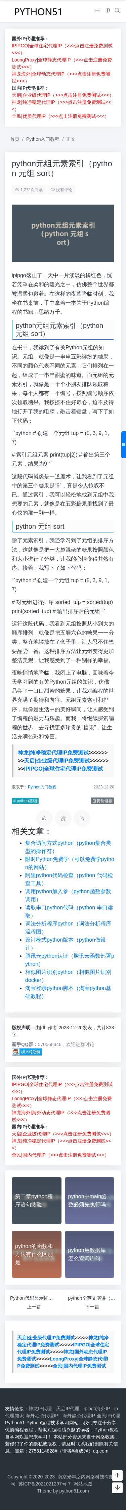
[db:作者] (49, 1027)
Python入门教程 (43, 139)
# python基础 (25, 801)
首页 (14, 139)
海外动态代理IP (43, 1415)
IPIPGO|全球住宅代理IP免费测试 (63, 769)
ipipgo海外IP (98, 1408)
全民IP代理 (108, 1415)
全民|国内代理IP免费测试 (79, 1366)
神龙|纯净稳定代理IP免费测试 (53, 753)
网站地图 (83, 1483)
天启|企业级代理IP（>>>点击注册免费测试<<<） (63, 95)
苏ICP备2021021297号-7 (44, 1483)
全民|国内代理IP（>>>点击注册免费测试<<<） (60, 1155)
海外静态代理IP (78, 1415)
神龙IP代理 (41, 1408)
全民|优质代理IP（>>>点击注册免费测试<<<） (60, 116)
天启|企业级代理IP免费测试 (57, 761)
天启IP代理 (69, 1408)
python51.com (74, 1491)
